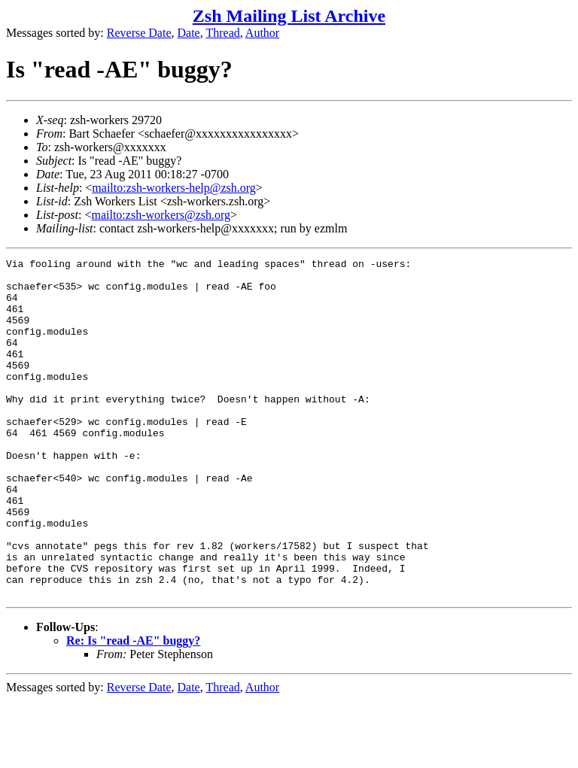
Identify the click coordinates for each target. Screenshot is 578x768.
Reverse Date (139, 32)
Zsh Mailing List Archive (289, 16)
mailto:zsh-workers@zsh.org (160, 214)
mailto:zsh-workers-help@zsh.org (174, 187)
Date (189, 32)
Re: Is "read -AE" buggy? (133, 708)
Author (262, 32)
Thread (222, 32)
